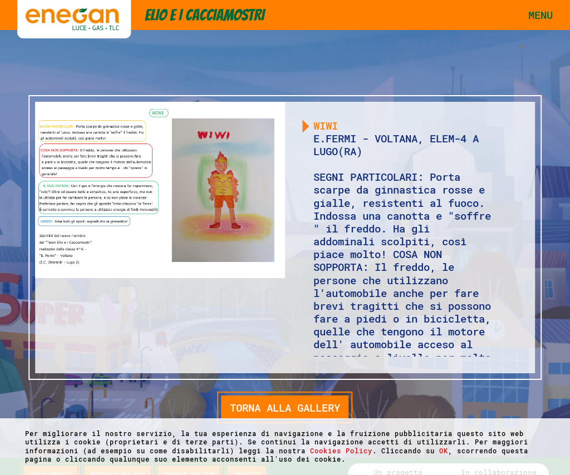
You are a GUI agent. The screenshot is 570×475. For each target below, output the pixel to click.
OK (443, 450)
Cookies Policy (341, 450)
